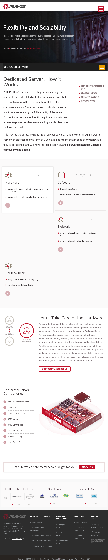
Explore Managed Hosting (54, 366)
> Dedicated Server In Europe (41, 544)
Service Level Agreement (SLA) (92, 87)
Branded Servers (89, 93)
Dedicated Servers (18, 48)
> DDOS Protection (60, 531)
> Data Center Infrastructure (79, 526)
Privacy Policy (80, 556)
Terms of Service (66, 556)
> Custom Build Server (62, 539)
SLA (88, 556)
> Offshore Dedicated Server (40, 538)
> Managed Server (60, 523)
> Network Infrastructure (79, 534)
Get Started (87, 465)
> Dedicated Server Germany (40, 533)
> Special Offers (36, 520)
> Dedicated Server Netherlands (37, 526)
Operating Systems (90, 97)
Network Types (88, 101)
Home (6, 48)
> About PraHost (80, 520)
